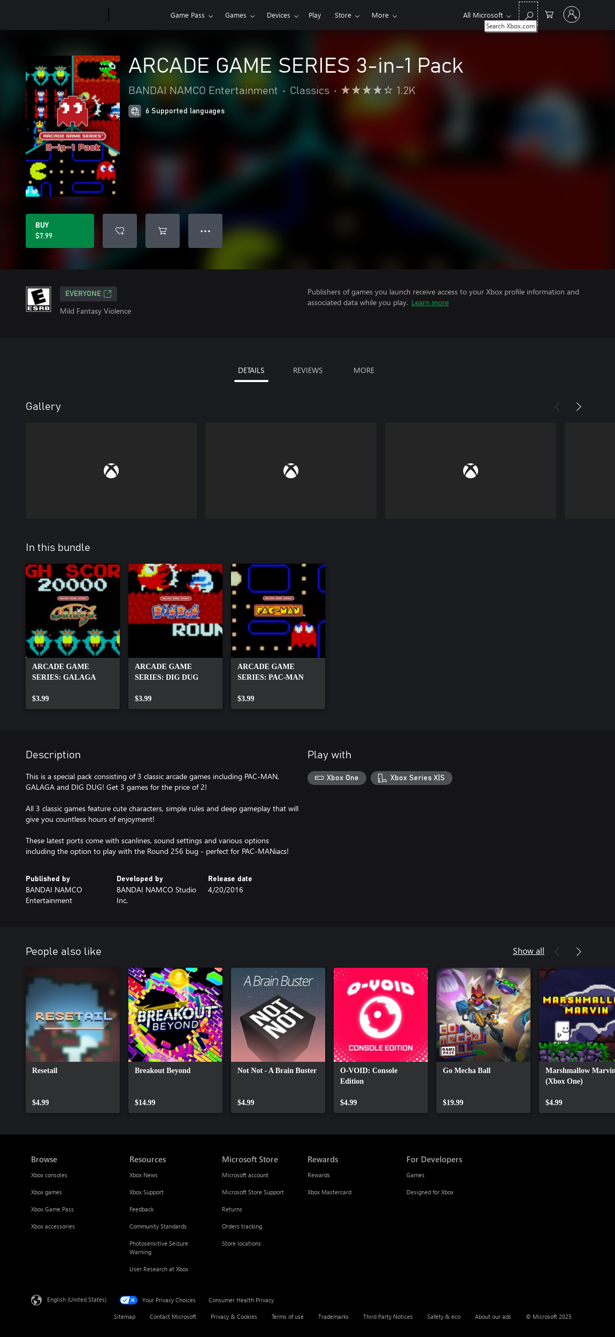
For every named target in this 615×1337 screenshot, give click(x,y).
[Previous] (557, 406)
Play (315, 14)
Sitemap (124, 1316)
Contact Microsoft (173, 1316)
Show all (528, 950)
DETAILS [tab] (251, 370)
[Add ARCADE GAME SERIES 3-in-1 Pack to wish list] (120, 231)
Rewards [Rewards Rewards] (319, 1174)
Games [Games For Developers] (415, 1174)
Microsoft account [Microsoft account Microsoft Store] (245, 1174)
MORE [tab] (363, 370)
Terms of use (288, 1316)
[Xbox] (138, 15)
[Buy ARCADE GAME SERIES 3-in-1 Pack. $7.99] (60, 231)
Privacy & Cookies (234, 1316)
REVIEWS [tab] (307, 370)
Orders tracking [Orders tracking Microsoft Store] (242, 1226)
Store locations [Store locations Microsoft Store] (241, 1243)
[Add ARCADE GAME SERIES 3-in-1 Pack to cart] (162, 231)
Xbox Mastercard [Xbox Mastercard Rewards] (329, 1191)
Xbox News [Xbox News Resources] (143, 1174)
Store (343, 14)
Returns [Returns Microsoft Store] (232, 1209)
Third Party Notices (388, 1316)
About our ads (493, 1316)
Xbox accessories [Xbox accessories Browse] (53, 1226)
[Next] (578, 406)
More (380, 14)
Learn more (430, 302)
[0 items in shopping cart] (549, 13)
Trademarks (333, 1316)
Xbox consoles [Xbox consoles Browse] (49, 1174)
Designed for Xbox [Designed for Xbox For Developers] (429, 1191)
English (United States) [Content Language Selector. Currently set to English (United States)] (76, 1299)
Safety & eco (443, 1316)
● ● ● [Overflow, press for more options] (206, 231)
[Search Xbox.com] (528, 14)
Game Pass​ (188, 14)
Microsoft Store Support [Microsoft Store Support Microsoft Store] (253, 1191)
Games (236, 14)
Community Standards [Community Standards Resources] (158, 1226)
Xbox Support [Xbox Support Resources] (146, 1191)
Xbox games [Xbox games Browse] (46, 1191)
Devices (278, 14)
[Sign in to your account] (572, 14)
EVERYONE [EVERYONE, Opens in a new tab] (88, 294)
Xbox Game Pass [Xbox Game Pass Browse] (52, 1209)
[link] (73, 636)
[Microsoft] (67, 15)
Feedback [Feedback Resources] (141, 1209)
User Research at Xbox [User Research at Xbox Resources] (158, 1268)
